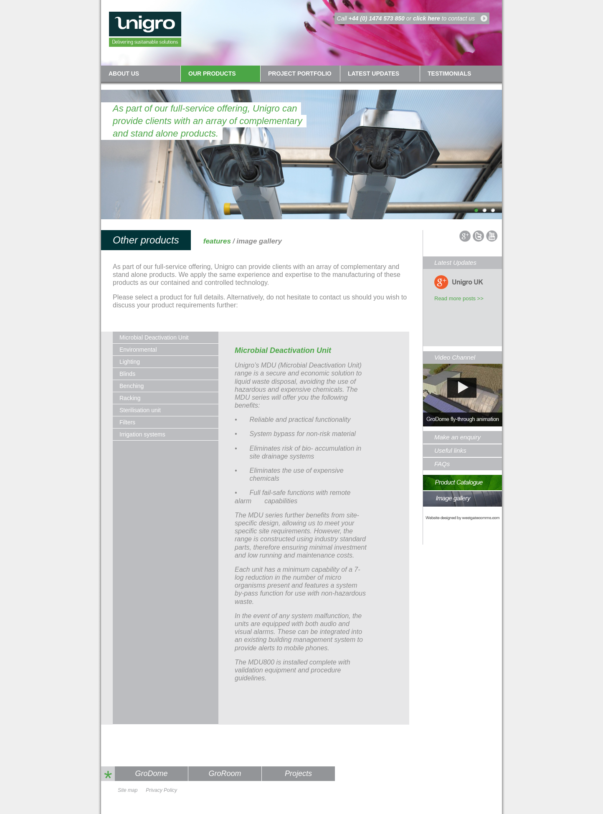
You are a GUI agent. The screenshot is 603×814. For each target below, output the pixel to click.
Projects (298, 773)
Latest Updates (455, 262)
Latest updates (373, 73)
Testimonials (449, 73)
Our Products (212, 73)
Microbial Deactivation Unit (154, 337)
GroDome (151, 773)
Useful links (450, 450)
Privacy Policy (161, 790)
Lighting (129, 361)
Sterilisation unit (140, 410)
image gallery (259, 241)
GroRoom (224, 773)
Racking (130, 398)
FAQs (442, 463)
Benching (131, 386)
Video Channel (454, 357)
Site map (127, 790)
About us (124, 73)
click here (426, 18)
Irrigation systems (142, 434)
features (217, 241)
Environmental (138, 349)
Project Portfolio (300, 73)
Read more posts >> (459, 298)
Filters (127, 422)
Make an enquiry (457, 437)
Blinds (127, 373)
